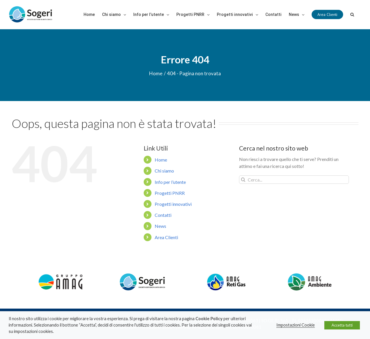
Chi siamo (164, 170)
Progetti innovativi (173, 204)
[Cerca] (352, 14)
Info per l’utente (170, 182)
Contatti (163, 215)
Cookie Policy (209, 318)
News (160, 226)
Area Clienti (166, 237)
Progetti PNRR (170, 193)
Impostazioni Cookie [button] (295, 324)
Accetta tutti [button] (342, 325)
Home (161, 159)
